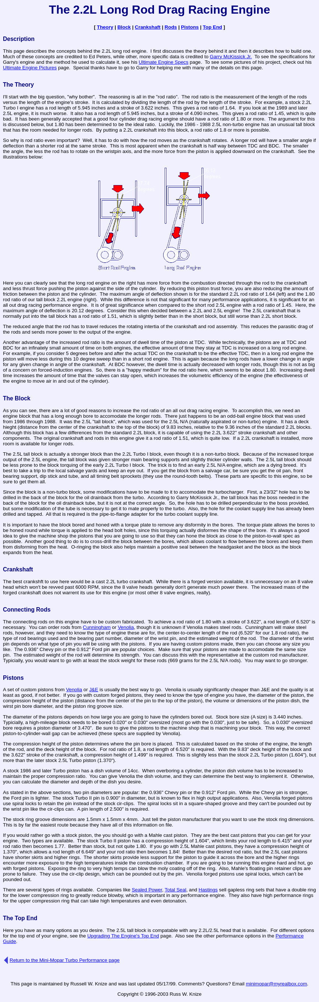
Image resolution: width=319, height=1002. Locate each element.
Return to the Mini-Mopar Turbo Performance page (65, 960)
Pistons (190, 27)
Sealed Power (147, 890)
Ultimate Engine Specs (164, 62)
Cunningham (97, 627)
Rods (171, 27)
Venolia (126, 627)
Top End (212, 27)
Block (124, 27)
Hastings (208, 890)
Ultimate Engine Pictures (30, 67)
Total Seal (175, 890)
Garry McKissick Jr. (231, 56)
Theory (105, 27)
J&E (93, 689)
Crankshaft (148, 27)
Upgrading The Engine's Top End (123, 936)
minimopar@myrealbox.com (276, 984)
